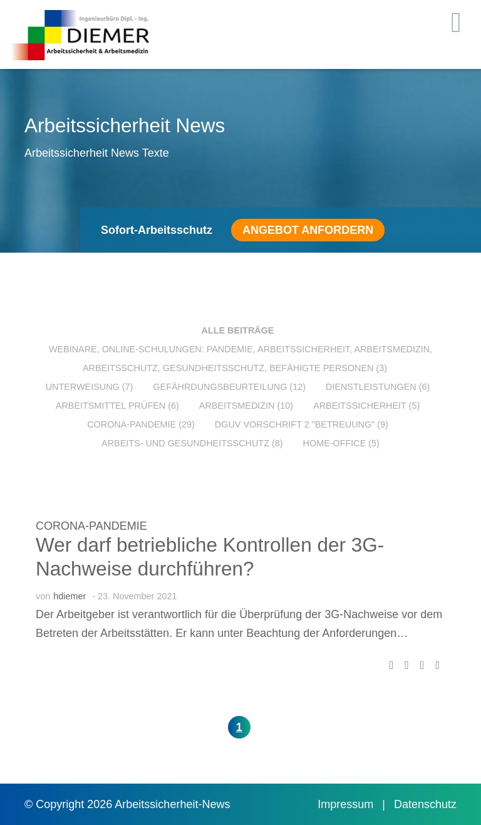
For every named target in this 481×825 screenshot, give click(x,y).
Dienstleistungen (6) (378, 387)
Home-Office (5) (341, 443)
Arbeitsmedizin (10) (246, 406)
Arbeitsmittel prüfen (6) (117, 406)
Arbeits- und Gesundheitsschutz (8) (191, 443)
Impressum (347, 804)
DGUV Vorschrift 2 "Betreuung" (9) (301, 424)
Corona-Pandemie (91, 526)
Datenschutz (425, 804)
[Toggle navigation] (456, 22)
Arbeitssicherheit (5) (366, 406)
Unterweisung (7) (89, 387)
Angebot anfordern (307, 230)
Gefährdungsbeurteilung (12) (229, 387)
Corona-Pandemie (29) (141, 424)
